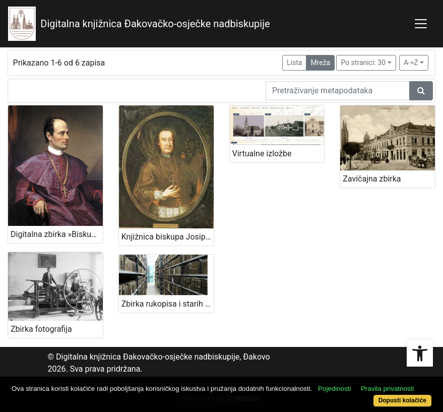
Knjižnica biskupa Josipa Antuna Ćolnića (167, 237)
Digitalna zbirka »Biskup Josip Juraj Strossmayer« (57, 234)
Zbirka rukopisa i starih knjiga (167, 304)
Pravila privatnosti (387, 388)
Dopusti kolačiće (402, 400)
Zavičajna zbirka (372, 179)
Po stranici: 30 (363, 62)
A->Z (411, 62)
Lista (294, 62)
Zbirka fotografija (41, 329)
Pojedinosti (334, 388)
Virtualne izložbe (262, 153)
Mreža (320, 62)
